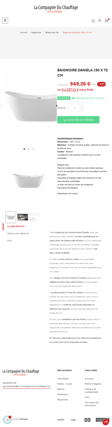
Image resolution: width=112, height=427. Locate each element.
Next (56, 105)
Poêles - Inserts (64, 384)
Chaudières (63, 379)
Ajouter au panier (78, 120)
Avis (9, 241)
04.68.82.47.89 (9, 383)
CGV (87, 397)
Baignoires (62, 400)
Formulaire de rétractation (91, 404)
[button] (105, 422)
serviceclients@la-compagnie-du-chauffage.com (26, 386)
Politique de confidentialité (91, 390)
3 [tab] (33, 149)
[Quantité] (74, 108)
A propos (89, 379)
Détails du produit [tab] (18, 234)
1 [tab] (24, 149)
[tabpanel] (28, 106)
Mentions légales (93, 384)
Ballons (60, 389)
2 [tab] (28, 149)
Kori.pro (24, 419)
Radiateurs (62, 394)
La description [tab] (15, 227)
